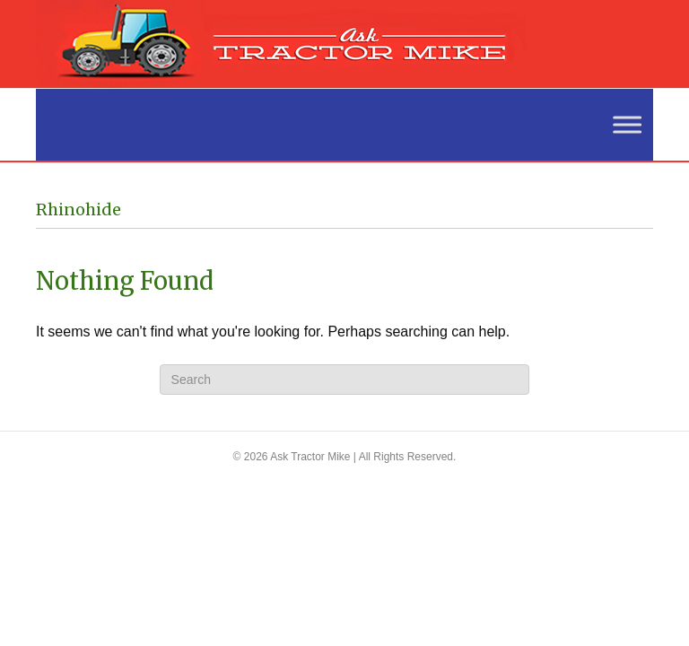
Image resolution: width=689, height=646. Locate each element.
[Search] (345, 379)
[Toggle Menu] (617, 124)
